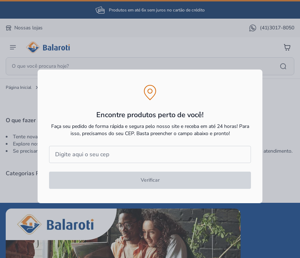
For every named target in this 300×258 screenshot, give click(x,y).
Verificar (150, 180)
